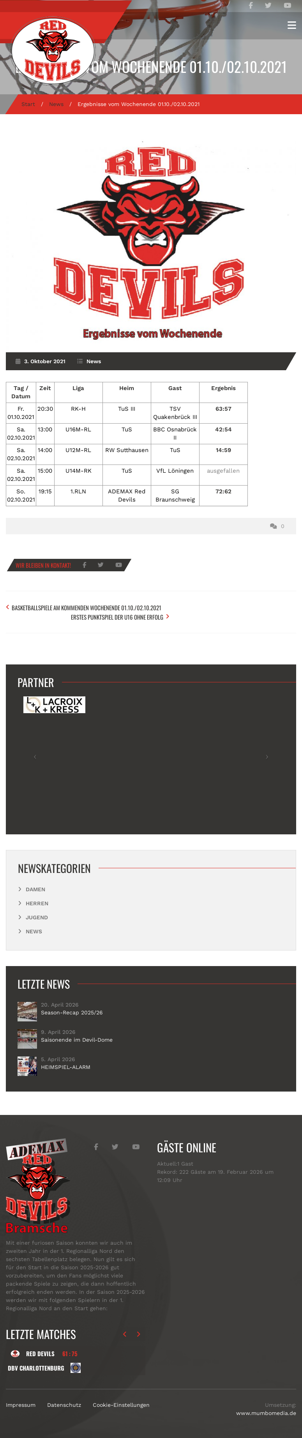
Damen (35, 886)
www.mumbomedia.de (266, 1410)
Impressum (20, 1402)
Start (28, 104)
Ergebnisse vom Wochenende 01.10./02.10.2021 (151, 66)
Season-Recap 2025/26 (72, 1009)
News (56, 104)
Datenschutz (64, 1402)
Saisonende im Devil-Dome (77, 1036)
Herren (37, 900)
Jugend (37, 914)
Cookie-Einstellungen (121, 1402)
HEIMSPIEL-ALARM (65, 1064)
